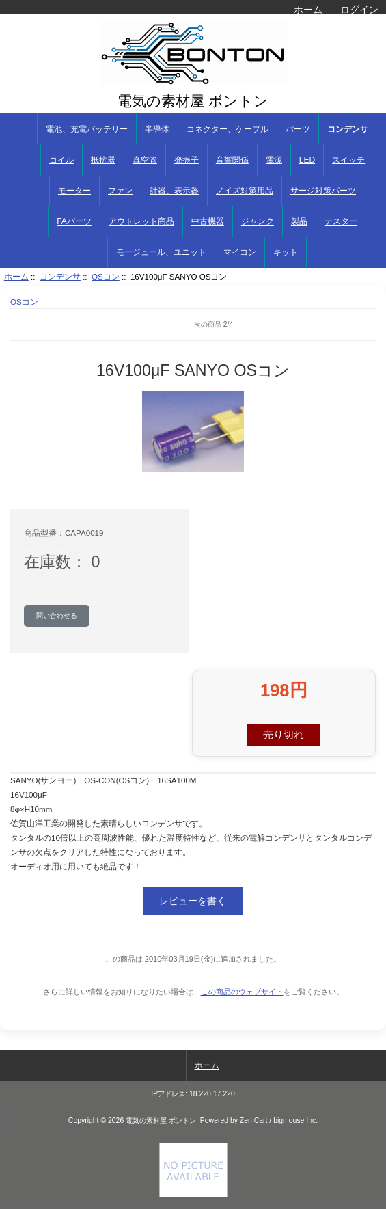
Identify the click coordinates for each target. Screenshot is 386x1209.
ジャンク (257, 221)
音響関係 (232, 160)
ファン (120, 190)
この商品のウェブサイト (242, 992)
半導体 (157, 129)
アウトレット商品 (141, 221)
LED (307, 160)
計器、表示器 (174, 190)
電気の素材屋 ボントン (161, 1120)
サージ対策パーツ (323, 190)
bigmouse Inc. (295, 1120)
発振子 (186, 160)
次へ (365, 324)
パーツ (298, 129)
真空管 (145, 160)
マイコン (239, 252)
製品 (299, 221)
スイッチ (348, 160)
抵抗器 (103, 160)
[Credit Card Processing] (193, 1194)
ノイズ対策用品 (244, 190)
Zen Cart (254, 1120)
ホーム (308, 9)
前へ (61, 324)
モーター (74, 190)
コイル (61, 160)
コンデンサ (60, 276)
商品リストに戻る (30, 324)
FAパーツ (74, 221)
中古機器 (207, 221)
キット (285, 252)
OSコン (106, 276)
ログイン (359, 9)
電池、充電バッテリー (87, 129)
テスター (341, 221)
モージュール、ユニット (161, 252)
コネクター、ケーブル (227, 129)
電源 (274, 160)
